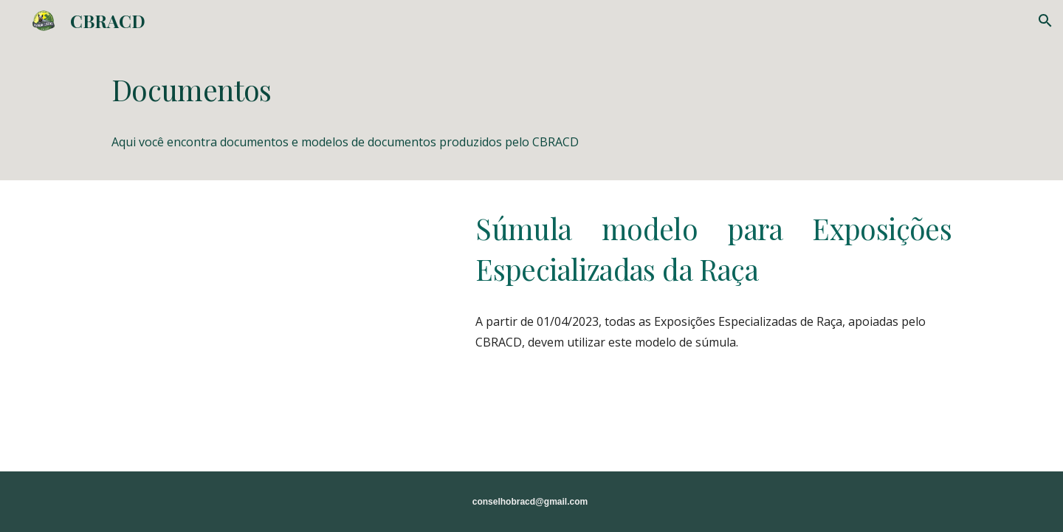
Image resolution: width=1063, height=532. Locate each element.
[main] (531, 90)
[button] (1045, 20)
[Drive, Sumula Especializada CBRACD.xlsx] (277, 294)
